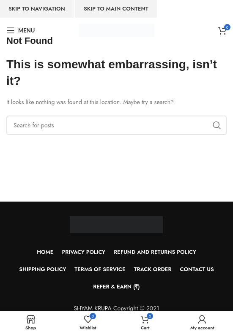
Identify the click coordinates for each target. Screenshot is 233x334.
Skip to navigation (36, 9)
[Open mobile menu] (20, 30)
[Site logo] (116, 29)
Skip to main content (116, 9)
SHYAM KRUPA (92, 308)
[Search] (116, 125)
